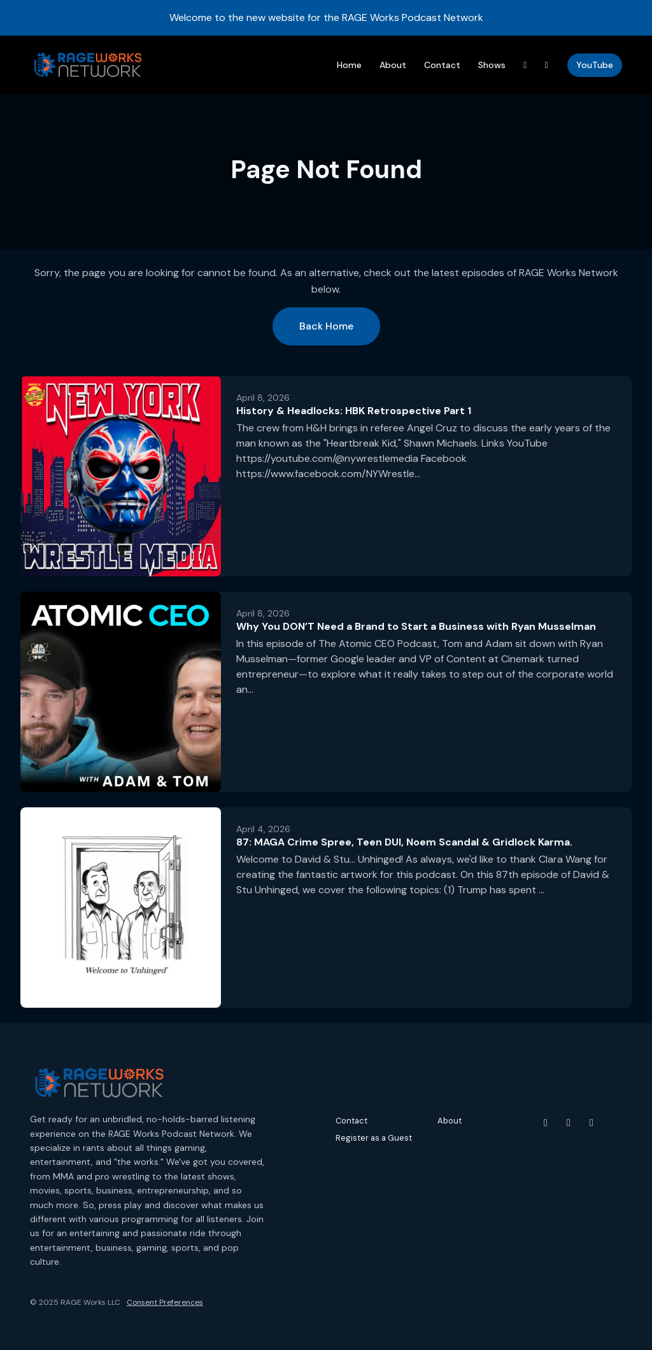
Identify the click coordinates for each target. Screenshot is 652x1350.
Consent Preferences (165, 1302)
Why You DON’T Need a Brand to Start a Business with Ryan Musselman (416, 626)
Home (349, 65)
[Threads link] (525, 65)
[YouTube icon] (545, 1123)
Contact (442, 65)
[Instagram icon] (568, 1123)
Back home (326, 326)
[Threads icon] (591, 1123)
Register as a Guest (374, 1137)
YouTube (594, 65)
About (392, 65)
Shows (492, 65)
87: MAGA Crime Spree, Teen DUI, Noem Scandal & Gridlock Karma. (404, 842)
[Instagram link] (547, 65)
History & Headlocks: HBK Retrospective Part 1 (353, 410)
